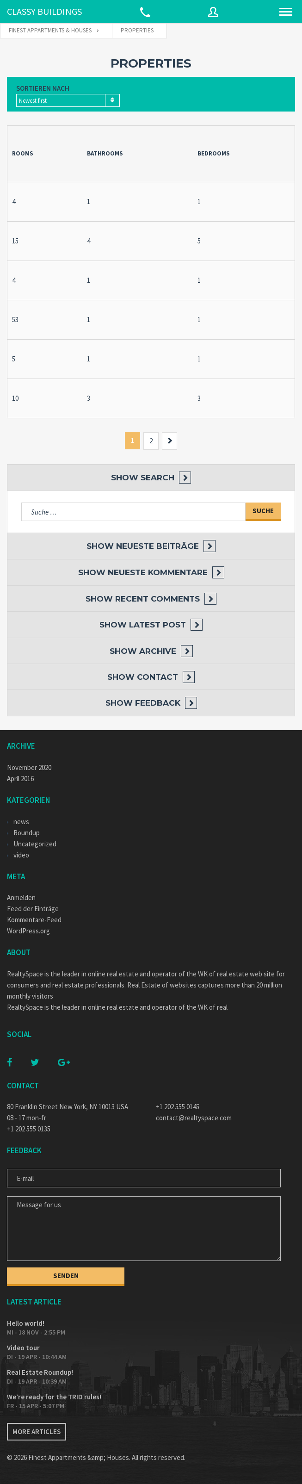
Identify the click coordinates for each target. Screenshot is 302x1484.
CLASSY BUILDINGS (44, 11)
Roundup (26, 832)
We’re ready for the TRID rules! (54, 1396)
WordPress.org (28, 930)
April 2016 (20, 778)
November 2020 (29, 767)
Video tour (23, 1347)
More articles (36, 1431)
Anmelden (21, 897)
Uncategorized (34, 843)
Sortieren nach (42, 88)
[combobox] (68, 100)
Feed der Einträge (33, 908)
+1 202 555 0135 (28, 1128)
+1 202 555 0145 (177, 1106)
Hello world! (25, 1323)
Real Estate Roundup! (40, 1372)
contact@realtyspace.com (194, 1117)
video (21, 855)
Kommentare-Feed (34, 919)
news (21, 821)
